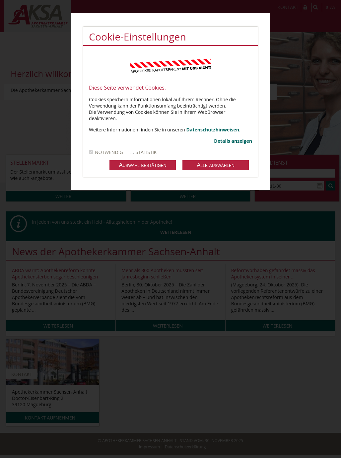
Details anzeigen (233, 141)
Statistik (146, 152)
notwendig (109, 152)
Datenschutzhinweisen (212, 129)
